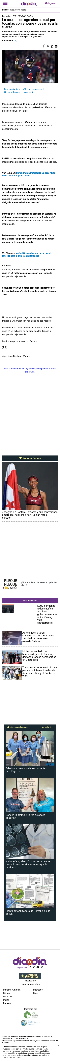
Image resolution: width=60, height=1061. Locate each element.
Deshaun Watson (12, 89)
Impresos (38, 989)
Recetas (7, 1003)
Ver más (46, 727)
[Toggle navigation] (5, 3)
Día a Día (7, 996)
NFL (24, 89)
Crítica (6, 993)
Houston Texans (12, 92)
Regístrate (30, 980)
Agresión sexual (36, 89)
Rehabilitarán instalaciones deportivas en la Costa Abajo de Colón (28, 174)
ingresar (50, 3)
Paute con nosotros (30, 984)
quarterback (27, 92)
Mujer (6, 1000)
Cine (35, 993)
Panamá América (11, 989)
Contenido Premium (30, 458)
